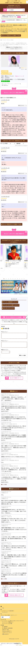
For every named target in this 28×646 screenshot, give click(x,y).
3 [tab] (8, 279)
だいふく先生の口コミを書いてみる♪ (11, 35)
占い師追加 (4, 628)
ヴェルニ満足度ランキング (11, 302)
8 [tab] (19, 279)
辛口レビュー (4, 331)
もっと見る (4, 486)
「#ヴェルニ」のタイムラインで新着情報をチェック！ (11, 644)
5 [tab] (13, 279)
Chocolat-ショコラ (14, 5)
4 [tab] (10, 279)
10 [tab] (24, 279)
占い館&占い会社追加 (7, 630)
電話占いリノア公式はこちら (14, 47)
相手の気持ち (5, 413)
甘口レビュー (4, 341)
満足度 (3, 326)
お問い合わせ (5, 636)
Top (3, 609)
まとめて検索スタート (16, 379)
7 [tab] (17, 279)
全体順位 (5, 71)
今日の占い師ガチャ (7, 633)
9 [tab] (22, 279)
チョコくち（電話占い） (8, 623)
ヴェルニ (4, 40)
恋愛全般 (4, 151)
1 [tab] (4, 279)
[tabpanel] (14, 256)
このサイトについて (7, 634)
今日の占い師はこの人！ (15, 597)
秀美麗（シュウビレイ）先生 (13, 260)
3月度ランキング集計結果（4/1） (14, 2)
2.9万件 (15, 1)
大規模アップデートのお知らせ (14, 13)
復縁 (3, 103)
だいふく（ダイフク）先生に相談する (14, 92)
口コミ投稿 (23, 357)
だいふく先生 (10, 40)
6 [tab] (15, 279)
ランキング (4, 614)
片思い (4, 442)
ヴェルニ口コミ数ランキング (11, 305)
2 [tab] (6, 279)
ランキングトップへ (9, 308)
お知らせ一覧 (5, 631)
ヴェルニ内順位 (7, 73)
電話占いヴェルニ (19, 76)
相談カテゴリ (4, 351)
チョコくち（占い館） (7, 625)
